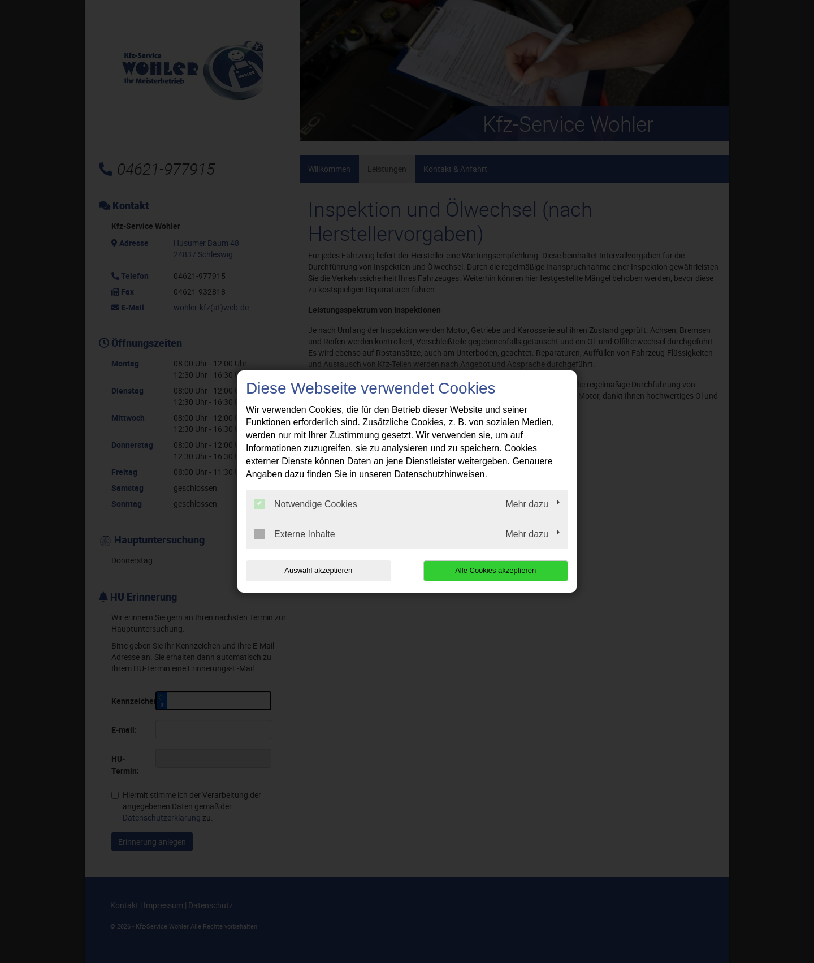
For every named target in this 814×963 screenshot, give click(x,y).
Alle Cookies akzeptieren (495, 570)
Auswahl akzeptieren (318, 570)
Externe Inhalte (294, 534)
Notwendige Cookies (305, 504)
